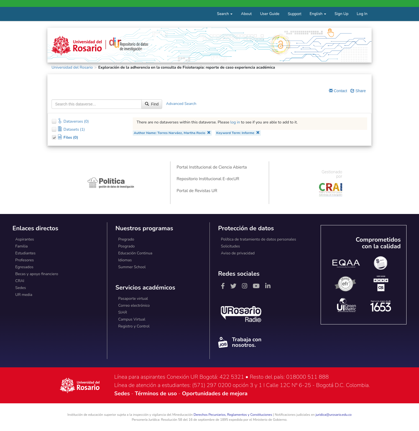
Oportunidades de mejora (214, 393)
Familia (21, 246)
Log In (362, 13)
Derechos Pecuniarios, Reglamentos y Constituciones (232, 414)
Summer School (132, 267)
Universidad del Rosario (72, 67)
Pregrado (126, 239)
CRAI (19, 280)
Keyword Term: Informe (238, 132)
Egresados (24, 267)
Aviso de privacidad (238, 253)
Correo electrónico (134, 305)
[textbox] (97, 104)
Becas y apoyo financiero (36, 274)
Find (152, 104)
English (318, 13)
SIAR (122, 312)
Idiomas (125, 260)
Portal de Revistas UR (197, 190)
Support (294, 14)
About (246, 13)
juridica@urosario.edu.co (334, 414)
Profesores (24, 260)
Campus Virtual (131, 319)
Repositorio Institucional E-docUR (208, 179)
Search (225, 13)
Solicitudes (230, 246)
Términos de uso (156, 393)
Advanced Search (181, 103)
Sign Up (341, 13)
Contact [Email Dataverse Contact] (338, 91)
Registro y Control (134, 326)
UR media (23, 294)
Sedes (20, 287)
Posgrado (126, 246)
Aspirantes (24, 239)
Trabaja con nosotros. (239, 342)
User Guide (269, 13)
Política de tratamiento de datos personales (258, 239)
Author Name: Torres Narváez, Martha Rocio (172, 132)
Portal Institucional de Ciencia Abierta (212, 167)
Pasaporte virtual (133, 298)
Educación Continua (135, 253)
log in (235, 122)
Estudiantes (25, 253)
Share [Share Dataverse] (358, 91)
